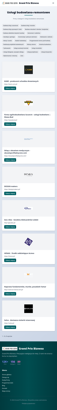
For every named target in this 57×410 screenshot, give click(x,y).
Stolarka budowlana (45, 44)
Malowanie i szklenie (46, 37)
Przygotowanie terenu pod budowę (40, 40)
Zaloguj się (5, 377)
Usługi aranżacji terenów (21, 48)
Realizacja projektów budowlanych (13, 44)
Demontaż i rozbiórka (34, 33)
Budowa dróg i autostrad (10, 25)
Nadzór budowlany (20, 40)
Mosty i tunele (7, 40)
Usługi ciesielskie (37, 48)
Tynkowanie (6, 48)
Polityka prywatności (28, 403)
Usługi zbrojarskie (46, 52)
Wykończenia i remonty (10, 56)
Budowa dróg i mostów (28, 25)
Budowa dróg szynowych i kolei (12, 29)
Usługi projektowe (32, 52)
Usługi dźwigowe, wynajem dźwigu (13, 52)
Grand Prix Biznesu (29, 3)
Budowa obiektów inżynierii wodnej (13, 33)
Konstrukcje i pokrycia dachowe (27, 37)
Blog (3, 385)
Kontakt (4, 388)
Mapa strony (6, 391)
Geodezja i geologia (9, 37)
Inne (22, 56)
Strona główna (6, 375)
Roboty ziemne (31, 44)
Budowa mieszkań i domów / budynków (36, 29)
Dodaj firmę (6, 380)
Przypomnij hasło (7, 383)
